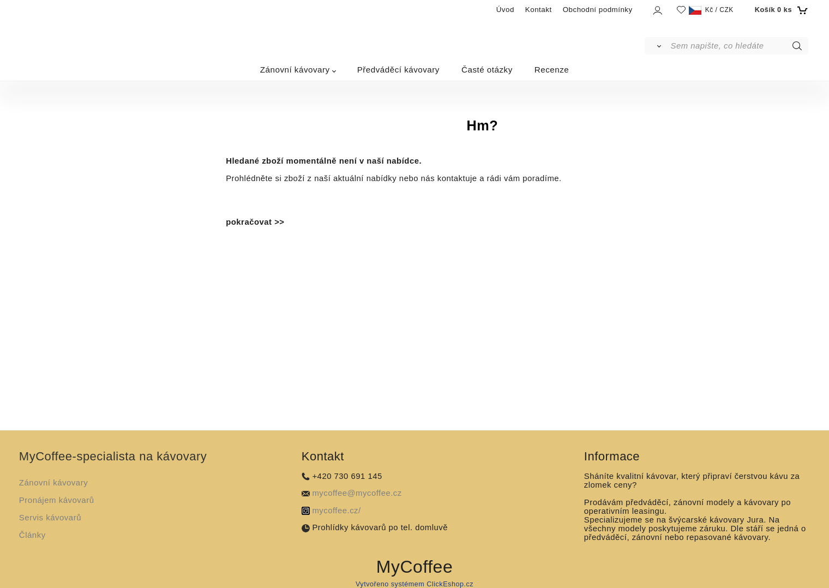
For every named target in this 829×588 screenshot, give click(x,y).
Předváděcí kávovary (398, 69)
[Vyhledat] (657, 46)
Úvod (505, 9)
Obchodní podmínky (598, 9)
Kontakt (538, 9)
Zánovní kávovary (295, 69)
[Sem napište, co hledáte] (738, 46)
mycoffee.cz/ (336, 510)
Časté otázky (487, 69)
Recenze (551, 69)
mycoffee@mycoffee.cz (356, 493)
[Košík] (780, 10)
